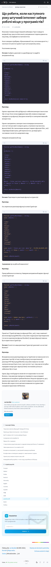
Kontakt (4, 550)
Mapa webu (11, 550)
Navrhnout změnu (43, 7)
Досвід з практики (20, 7)
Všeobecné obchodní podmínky (39, 548)
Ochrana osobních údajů (41, 551)
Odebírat (25, 531)
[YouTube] (47, 562)
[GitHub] (40, 562)
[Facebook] (43, 562)
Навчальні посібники (7, 7)
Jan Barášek (17, 27)
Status (4, 554)
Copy (45, 60)
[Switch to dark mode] (36, 562)
